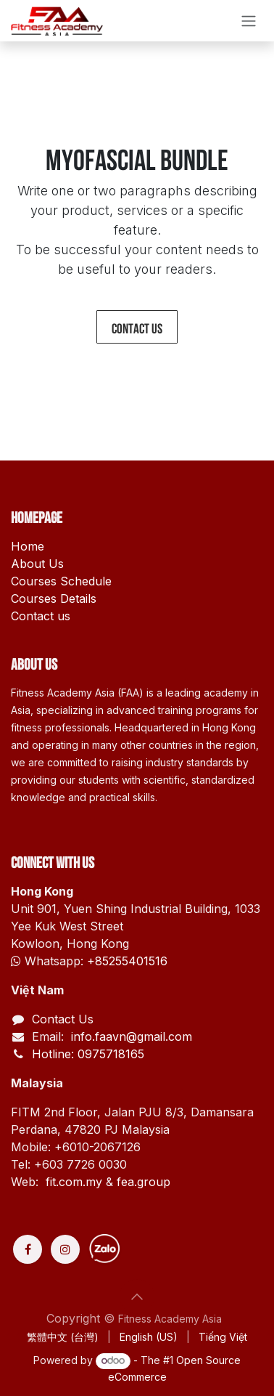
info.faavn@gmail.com (129, 1036)
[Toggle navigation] (248, 21)
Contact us (137, 327)
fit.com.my (74, 1181)
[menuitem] (63, 1337)
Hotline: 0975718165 (88, 1054)
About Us (37, 563)
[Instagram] (65, 1249)
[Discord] (158, 1249)
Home (27, 546)
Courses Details (53, 598)
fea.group (143, 1181)
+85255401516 (127, 961)
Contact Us (63, 1019)
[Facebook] (27, 1249)
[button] (137, 1296)
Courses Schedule (61, 581)
